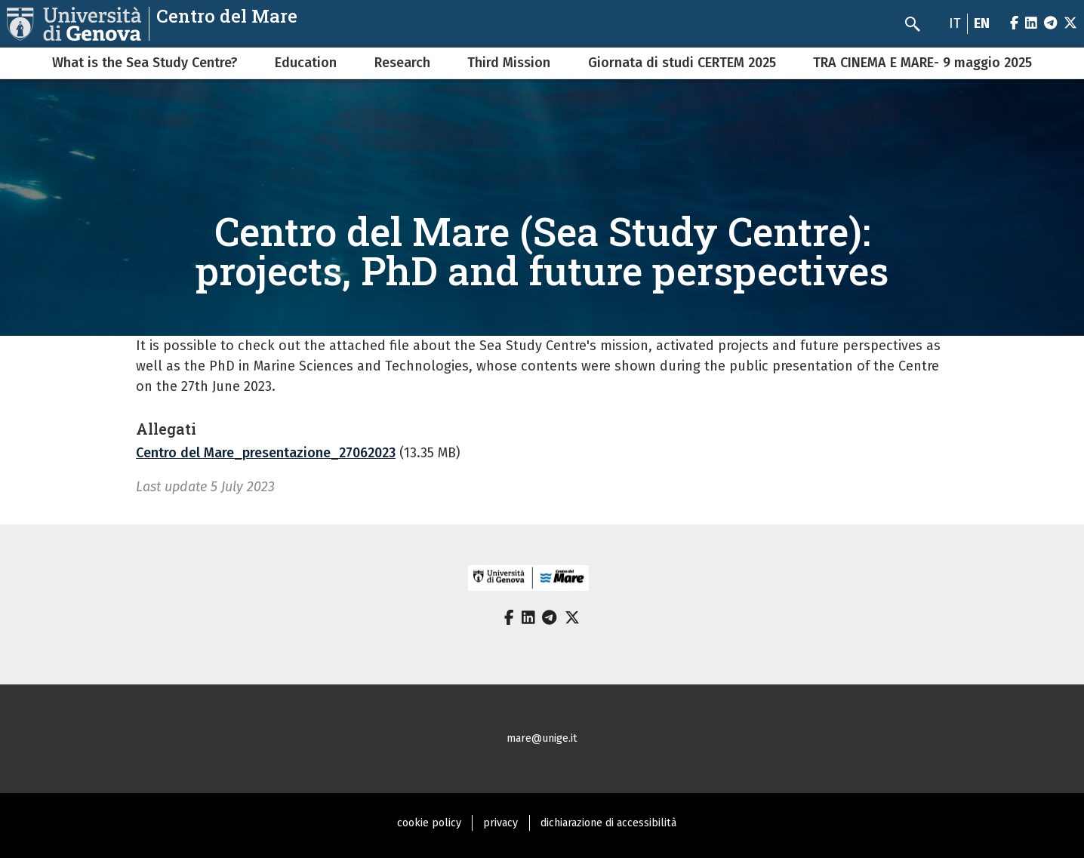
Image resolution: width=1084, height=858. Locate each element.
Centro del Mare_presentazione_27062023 (266, 452)
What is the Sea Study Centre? (145, 62)
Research (402, 62)
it (955, 23)
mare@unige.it (542, 738)
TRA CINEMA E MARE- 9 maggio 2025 (922, 62)
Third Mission (508, 62)
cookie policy (429, 822)
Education (306, 62)
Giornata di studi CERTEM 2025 (682, 62)
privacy (500, 822)
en (982, 23)
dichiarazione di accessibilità (608, 822)
